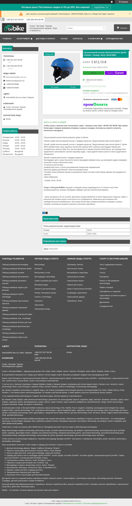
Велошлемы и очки (42, 273)
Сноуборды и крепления (77, 293)
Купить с (115, 73)
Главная (7, 39)
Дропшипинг (105, 302)
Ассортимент (23, 39)
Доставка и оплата (45, 39)
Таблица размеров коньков (13, 333)
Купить (93, 73)
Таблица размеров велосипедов (15, 265)
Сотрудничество (114, 39)
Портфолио (104, 277)
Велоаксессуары (41, 285)
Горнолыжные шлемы (76, 277)
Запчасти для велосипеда (44, 289)
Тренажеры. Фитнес (75, 265)
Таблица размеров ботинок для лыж (17, 322)
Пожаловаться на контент (72, 503)
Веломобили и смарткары (77, 273)
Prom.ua (77, 501)
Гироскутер (39, 305)
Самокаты (38, 301)
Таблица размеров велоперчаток (15, 277)
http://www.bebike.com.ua (16, 77)
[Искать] (104, 28)
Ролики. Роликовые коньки (45, 293)
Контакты (78, 39)
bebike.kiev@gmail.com (15, 81)
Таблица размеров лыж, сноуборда (16, 318)
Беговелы (38, 269)
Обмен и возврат (106, 287)
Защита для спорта (75, 285)
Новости (103, 269)
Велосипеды (39, 265)
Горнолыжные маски (75, 281)
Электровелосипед (42, 309)
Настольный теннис (75, 269)
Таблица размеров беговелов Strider (17, 269)
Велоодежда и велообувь (44, 277)
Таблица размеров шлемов (13, 273)
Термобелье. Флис (74, 301)
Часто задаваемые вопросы (111, 265)
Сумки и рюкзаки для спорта (46, 281)
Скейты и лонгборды (42, 297)
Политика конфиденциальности (95, 503)
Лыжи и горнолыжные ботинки (79, 289)
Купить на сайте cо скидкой (55, 122)
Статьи (63, 39)
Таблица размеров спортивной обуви (17, 314)
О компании (94, 39)
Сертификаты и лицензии (110, 291)
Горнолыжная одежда (76, 297)
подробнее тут (101, 7)
